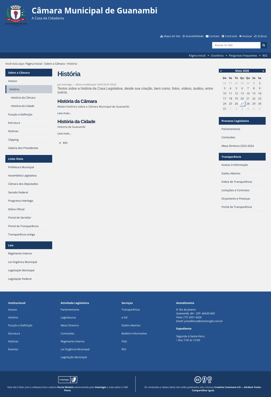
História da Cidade (76, 121)
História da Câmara (77, 101)
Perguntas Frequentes (243, 55)
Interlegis (100, 387)
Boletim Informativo (134, 333)
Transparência (231, 157)
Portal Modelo (65, 387)
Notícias (13, 341)
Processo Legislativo (235, 121)
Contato (214, 36)
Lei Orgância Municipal (75, 349)
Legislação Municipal (74, 357)
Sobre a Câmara (54, 64)
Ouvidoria (217, 55)
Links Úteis (15, 159)
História (13, 317)
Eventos (13, 349)
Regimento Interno (73, 341)
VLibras (262, 36)
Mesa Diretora (70, 325)
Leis (10, 245)
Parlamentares (70, 309)
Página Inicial (197, 55)
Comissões (67, 333)
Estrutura (14, 333)
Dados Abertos (130, 325)
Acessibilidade (195, 36)
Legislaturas (68, 317)
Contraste (231, 36)
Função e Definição (20, 325)
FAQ (124, 341)
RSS (264, 55)
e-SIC (124, 317)
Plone (67, 390)
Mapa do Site (172, 36)
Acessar (247, 36)
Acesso (12, 309)
